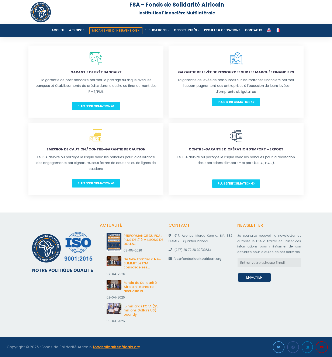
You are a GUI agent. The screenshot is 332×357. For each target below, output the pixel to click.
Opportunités (185, 30)
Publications (156, 30)
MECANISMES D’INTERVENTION (114, 30)
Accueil (58, 30)
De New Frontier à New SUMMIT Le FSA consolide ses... (142, 263)
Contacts (253, 30)
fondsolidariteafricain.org (116, 347)
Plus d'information (96, 106)
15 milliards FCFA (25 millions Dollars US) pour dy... (141, 310)
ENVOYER (254, 277)
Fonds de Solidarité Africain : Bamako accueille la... (140, 286)
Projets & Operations (222, 30)
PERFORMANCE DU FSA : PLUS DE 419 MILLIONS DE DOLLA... (143, 239)
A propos (76, 30)
